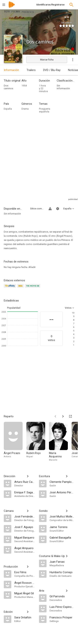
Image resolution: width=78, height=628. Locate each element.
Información (11, 70)
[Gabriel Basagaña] (62, 537)
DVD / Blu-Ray (51, 70)
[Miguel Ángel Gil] (24, 593)
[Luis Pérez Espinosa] (62, 607)
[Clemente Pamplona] (62, 482)
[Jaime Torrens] (62, 527)
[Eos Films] (24, 572)
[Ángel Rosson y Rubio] (24, 583)
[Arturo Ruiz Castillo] (24, 482)
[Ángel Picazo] (15, 442)
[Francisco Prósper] (62, 617)
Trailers (31, 70)
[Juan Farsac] (62, 561)
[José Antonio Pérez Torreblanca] (62, 492)
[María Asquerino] (60, 442)
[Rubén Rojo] (37, 442)
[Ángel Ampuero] (24, 548)
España (8, 108)
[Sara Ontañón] (24, 617)
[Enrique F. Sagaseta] (24, 492)
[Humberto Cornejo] (62, 572)
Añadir (32, 267)
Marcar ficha (47, 59)
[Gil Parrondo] (62, 596)
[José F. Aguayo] (24, 527)
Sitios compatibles (37, 208)
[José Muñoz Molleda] (62, 516)
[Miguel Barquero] (24, 537)
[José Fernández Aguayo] (24, 516)
